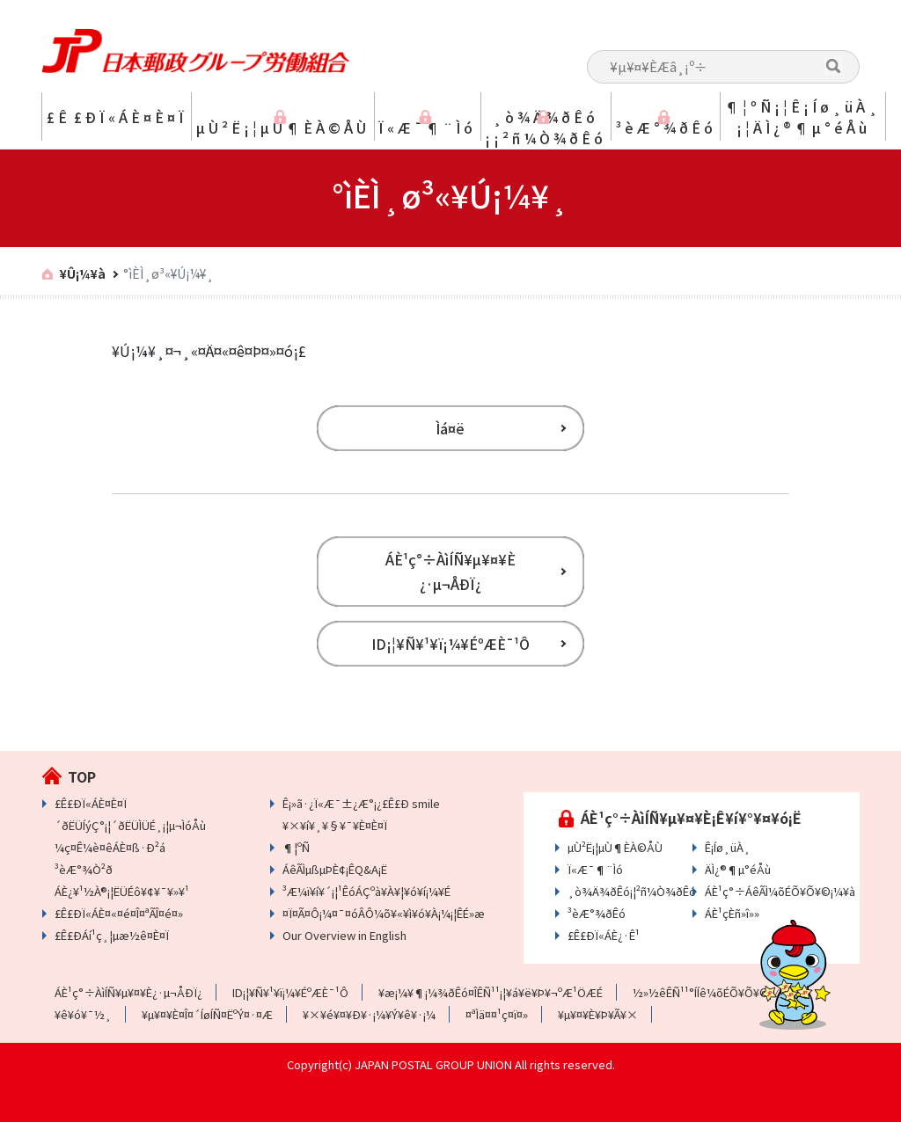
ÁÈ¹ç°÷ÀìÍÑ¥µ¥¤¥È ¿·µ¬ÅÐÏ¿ (450, 571)
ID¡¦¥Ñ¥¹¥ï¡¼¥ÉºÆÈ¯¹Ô (450, 643)
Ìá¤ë (450, 428)
